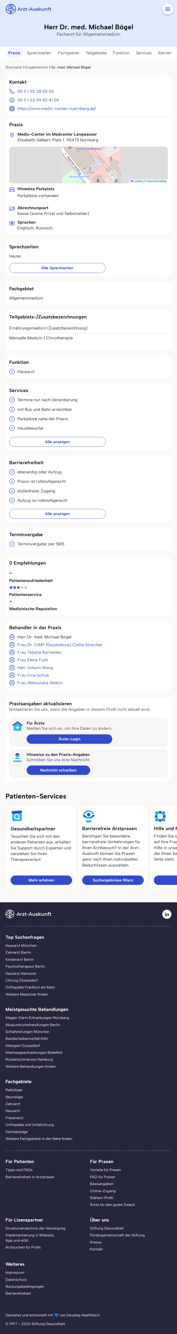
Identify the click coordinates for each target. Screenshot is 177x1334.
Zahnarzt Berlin (18, 952)
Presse (95, 1242)
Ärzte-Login (70, 739)
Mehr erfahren (41, 880)
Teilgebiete (96, 52)
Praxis (14, 52)
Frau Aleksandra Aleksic (40, 682)
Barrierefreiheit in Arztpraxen (30, 1177)
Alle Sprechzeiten (57, 268)
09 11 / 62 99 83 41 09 (38, 100)
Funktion (121, 52)
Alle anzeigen (57, 441)
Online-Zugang (103, 1191)
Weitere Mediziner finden (27, 994)
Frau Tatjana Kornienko (39, 652)
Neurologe (14, 1097)
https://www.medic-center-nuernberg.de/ (56, 108)
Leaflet (136, 181)
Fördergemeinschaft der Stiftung (117, 1235)
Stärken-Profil (101, 1198)
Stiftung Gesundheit (107, 1228)
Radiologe (14, 1090)
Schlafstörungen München (27, 1031)
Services (144, 52)
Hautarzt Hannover (21, 973)
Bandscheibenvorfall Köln (27, 1038)
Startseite (14, 67)
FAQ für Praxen (102, 1177)
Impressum (15, 1272)
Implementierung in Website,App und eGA (30, 1237)
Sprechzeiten (39, 52)
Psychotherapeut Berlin (25, 966)
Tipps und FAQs (19, 1170)
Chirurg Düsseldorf (22, 980)
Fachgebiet (68, 52)
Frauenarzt (14, 1118)
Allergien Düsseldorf (23, 1045)
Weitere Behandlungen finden (31, 1066)
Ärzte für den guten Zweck (112, 1204)
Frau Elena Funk (32, 659)
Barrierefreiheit (18, 1293)
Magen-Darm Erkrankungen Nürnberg (37, 1018)
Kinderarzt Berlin (20, 959)
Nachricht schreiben (58, 770)
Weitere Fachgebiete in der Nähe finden (39, 1138)
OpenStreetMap (157, 181)
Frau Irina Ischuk (33, 675)
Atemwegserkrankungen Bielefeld (34, 1052)
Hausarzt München (21, 945)
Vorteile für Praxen (105, 1170)
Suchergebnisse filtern (113, 880)
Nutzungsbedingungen (25, 1286)
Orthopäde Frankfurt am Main (30, 987)
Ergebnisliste (36, 67)
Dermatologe (17, 1132)
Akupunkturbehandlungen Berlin (33, 1025)
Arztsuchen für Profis (23, 1247)
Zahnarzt (13, 1104)
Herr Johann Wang (35, 667)
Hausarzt (13, 1111)
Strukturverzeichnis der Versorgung (35, 1228)
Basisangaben (101, 1184)
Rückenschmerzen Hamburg (29, 1059)
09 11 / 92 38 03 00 (35, 91)
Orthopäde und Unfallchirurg (30, 1125)
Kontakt (96, 1249)
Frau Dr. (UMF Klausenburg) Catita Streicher (59, 644)
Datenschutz (16, 1279)
